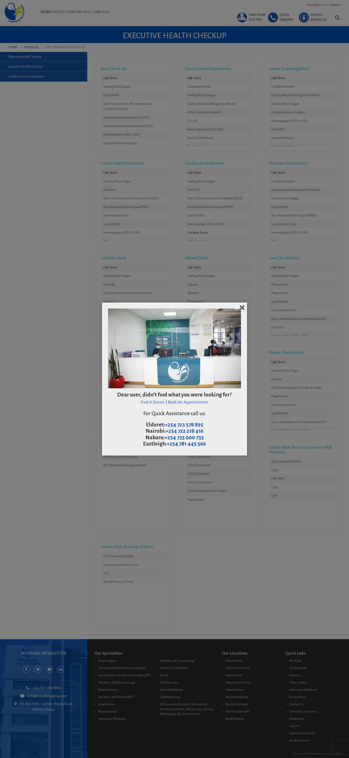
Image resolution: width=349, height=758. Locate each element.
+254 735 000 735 (184, 437)
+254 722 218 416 (185, 431)
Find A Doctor (153, 402)
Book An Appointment (188, 402)
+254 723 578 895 (184, 425)
